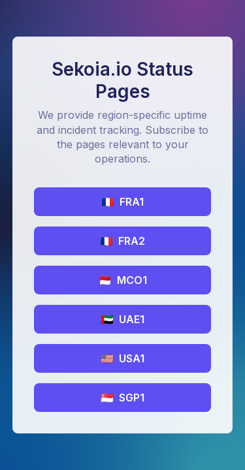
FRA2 (122, 240)
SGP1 (122, 397)
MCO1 (123, 280)
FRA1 (122, 201)
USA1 (122, 358)
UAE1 (122, 319)
